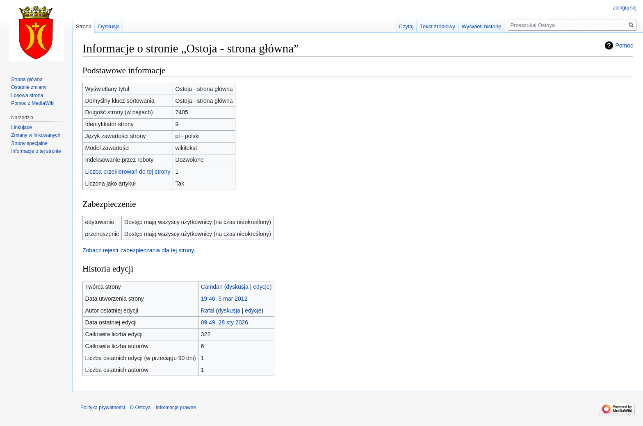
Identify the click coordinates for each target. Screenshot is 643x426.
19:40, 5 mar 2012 (224, 298)
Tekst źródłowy (437, 26)
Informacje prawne (175, 407)
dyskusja (237, 286)
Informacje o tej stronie (36, 151)
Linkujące (21, 127)
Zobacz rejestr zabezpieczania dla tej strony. (138, 250)
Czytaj (406, 26)
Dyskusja (109, 26)
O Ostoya (140, 407)
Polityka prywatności (102, 407)
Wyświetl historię (482, 26)
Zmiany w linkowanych (35, 135)
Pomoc (624, 45)
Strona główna (27, 79)
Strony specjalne (29, 143)
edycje (261, 286)
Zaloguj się (624, 8)
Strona (83, 26)
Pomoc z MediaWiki (32, 103)
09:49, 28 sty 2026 (224, 322)
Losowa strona (27, 95)
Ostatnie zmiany (28, 87)
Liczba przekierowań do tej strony (128, 171)
